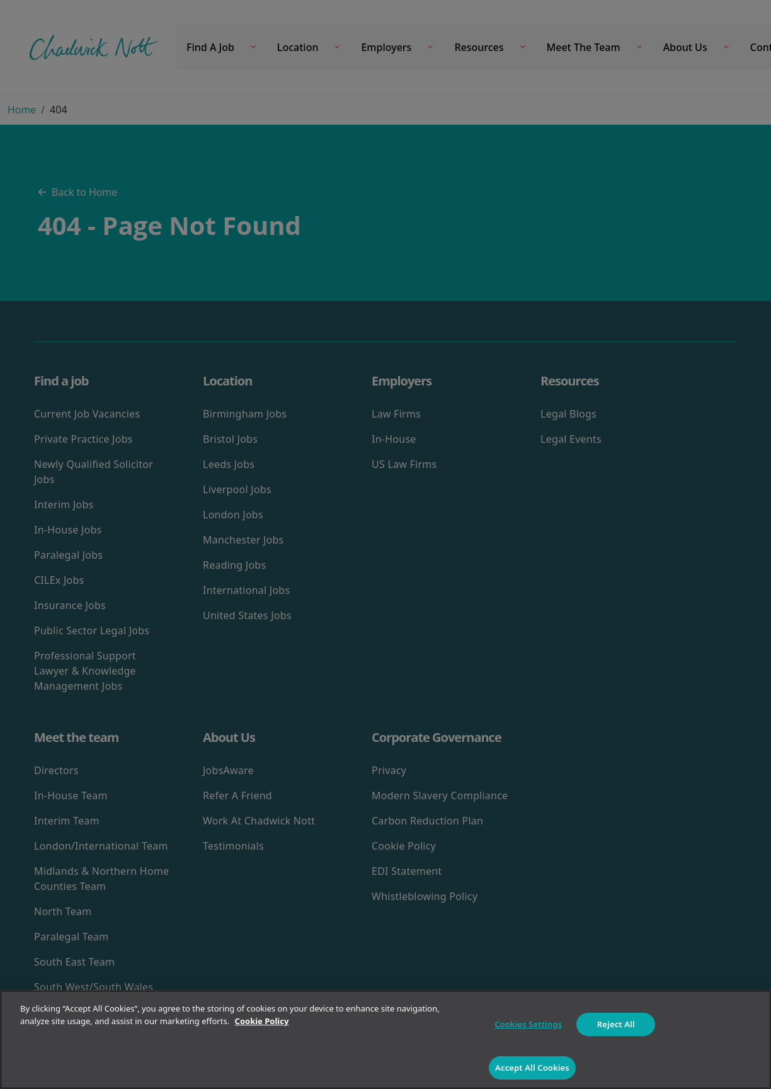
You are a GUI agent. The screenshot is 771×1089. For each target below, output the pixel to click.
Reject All (616, 1024)
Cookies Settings (528, 1024)
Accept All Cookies (532, 1067)
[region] (385, 1039)
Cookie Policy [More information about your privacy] (262, 1021)
